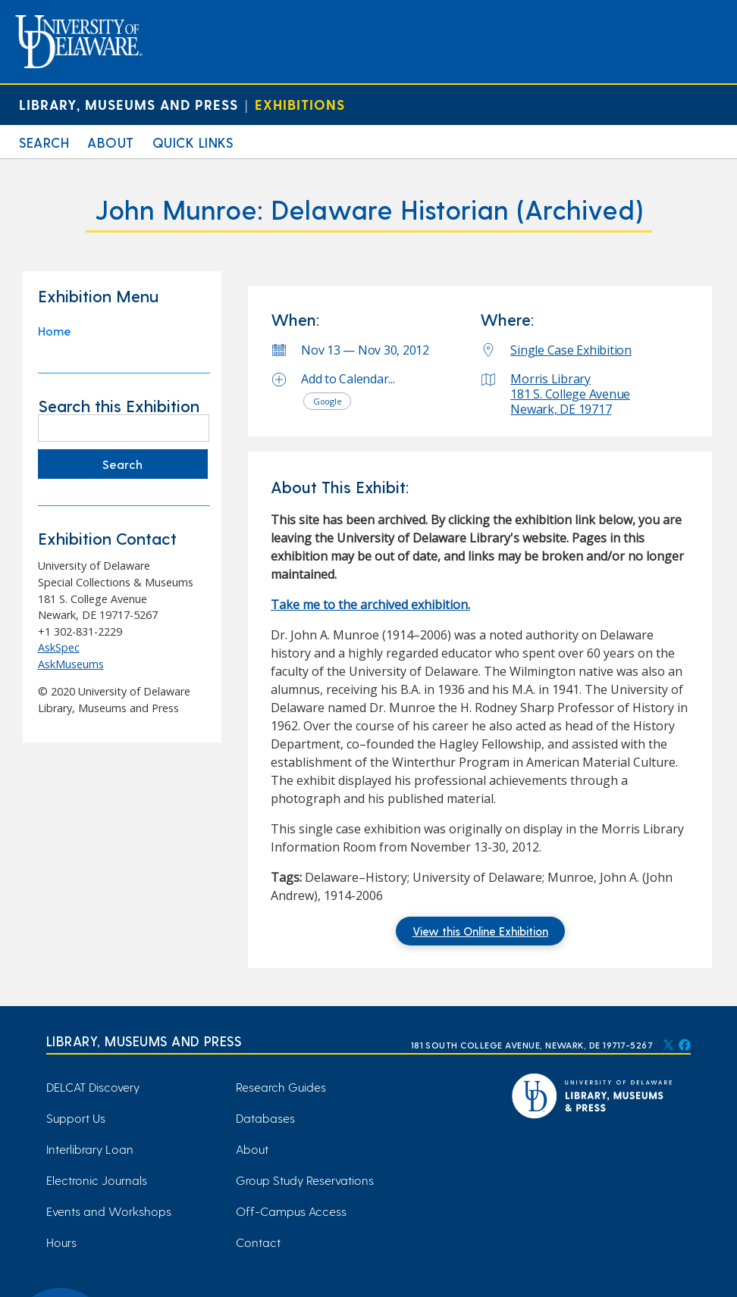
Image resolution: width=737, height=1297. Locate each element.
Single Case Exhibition (571, 350)
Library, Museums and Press (128, 104)
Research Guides (281, 1087)
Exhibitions (300, 104)
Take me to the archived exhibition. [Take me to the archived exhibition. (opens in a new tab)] (370, 604)
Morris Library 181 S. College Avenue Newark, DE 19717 (570, 393)
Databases (265, 1118)
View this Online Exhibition (480, 931)
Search (44, 142)
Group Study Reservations (305, 1180)
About (110, 142)
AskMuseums (71, 664)
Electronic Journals (96, 1180)
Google (327, 401)
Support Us (75, 1118)
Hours (61, 1242)
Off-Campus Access (291, 1211)
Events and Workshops (108, 1211)
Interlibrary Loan (89, 1149)
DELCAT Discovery (93, 1087)
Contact (258, 1242)
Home (54, 330)
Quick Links (193, 142)
